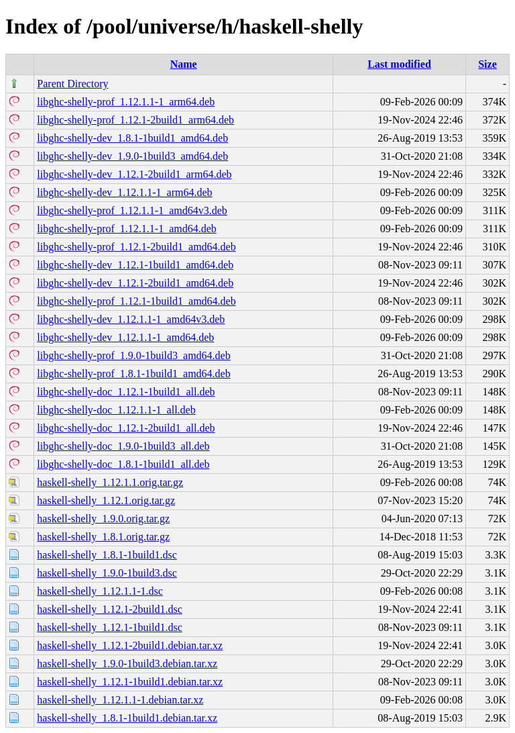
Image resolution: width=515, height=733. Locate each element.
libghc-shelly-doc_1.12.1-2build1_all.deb (126, 428)
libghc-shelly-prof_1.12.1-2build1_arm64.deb (135, 120)
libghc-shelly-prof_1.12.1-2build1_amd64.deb (136, 246)
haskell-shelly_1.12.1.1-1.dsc (100, 591)
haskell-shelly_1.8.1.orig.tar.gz (103, 536)
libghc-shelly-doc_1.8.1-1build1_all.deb (123, 464)
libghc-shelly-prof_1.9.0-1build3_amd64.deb (133, 355)
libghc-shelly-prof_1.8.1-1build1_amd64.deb (133, 373)
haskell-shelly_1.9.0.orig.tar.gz (103, 518)
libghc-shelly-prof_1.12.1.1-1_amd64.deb (127, 228)
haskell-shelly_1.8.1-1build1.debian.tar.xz (127, 718)
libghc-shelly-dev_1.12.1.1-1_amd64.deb (125, 337)
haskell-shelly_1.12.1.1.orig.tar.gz (110, 482)
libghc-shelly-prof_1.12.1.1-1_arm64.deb (126, 101)
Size (487, 64)
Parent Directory (72, 83)
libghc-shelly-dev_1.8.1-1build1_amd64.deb (132, 138)
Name (183, 64)
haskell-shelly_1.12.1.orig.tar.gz (106, 500)
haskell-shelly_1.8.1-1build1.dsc (106, 554)
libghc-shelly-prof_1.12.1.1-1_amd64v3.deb (132, 210)
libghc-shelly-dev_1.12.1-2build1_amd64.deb (135, 283)
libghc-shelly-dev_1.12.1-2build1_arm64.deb (134, 174)
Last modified (399, 64)
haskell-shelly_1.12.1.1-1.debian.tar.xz (120, 699)
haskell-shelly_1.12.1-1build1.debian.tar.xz (130, 681)
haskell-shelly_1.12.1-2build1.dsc (109, 609)
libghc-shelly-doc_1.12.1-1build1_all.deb (126, 391)
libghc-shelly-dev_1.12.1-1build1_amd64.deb (135, 265)
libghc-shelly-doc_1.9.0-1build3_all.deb (123, 446)
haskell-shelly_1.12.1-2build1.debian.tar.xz (130, 645)
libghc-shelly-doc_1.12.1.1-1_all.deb (116, 410)
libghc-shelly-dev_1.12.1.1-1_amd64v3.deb (131, 319)
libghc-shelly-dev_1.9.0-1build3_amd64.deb (132, 156)
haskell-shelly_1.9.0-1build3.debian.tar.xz (127, 663)
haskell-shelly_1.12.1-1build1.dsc (109, 627)
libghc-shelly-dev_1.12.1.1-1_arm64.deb (124, 192)
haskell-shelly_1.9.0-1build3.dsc (106, 573)
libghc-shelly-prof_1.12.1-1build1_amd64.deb (136, 301)
